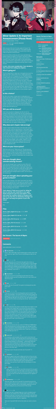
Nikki (7, 304)
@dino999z (21, 43)
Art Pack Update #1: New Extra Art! (44, 71)
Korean (46, 53)
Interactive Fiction (45, 49)
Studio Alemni (9, 354)
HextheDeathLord (10, 379)
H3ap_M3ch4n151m (10, 250)
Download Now (6, 238)
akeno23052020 (10, 273)
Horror (47, 50)
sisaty (8, 283)
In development (45, 45)
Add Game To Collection (44, 42)
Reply (6, 257)
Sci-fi (48, 51)
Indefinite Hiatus (40, 64)
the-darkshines (9, 322)
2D (42, 50)
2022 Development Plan (42, 67)
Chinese (49, 53)
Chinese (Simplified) (46, 54)
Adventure (49, 48)
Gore (44, 50)
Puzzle (50, 49)
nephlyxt (8, 291)
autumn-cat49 (9, 335)
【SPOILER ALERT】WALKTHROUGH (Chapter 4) (43, 87)
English (43, 53)
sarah (8, 260)
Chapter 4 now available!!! (42, 91)
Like (4, 43)
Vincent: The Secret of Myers (8, 40)
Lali (7, 390)
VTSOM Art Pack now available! (43, 74)
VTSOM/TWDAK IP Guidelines (43, 83)
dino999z (16, 43)
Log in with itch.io (7, 247)
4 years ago (11, 260)
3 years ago (16, 250)
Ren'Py (45, 51)
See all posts (39, 95)
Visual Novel (44, 48)
